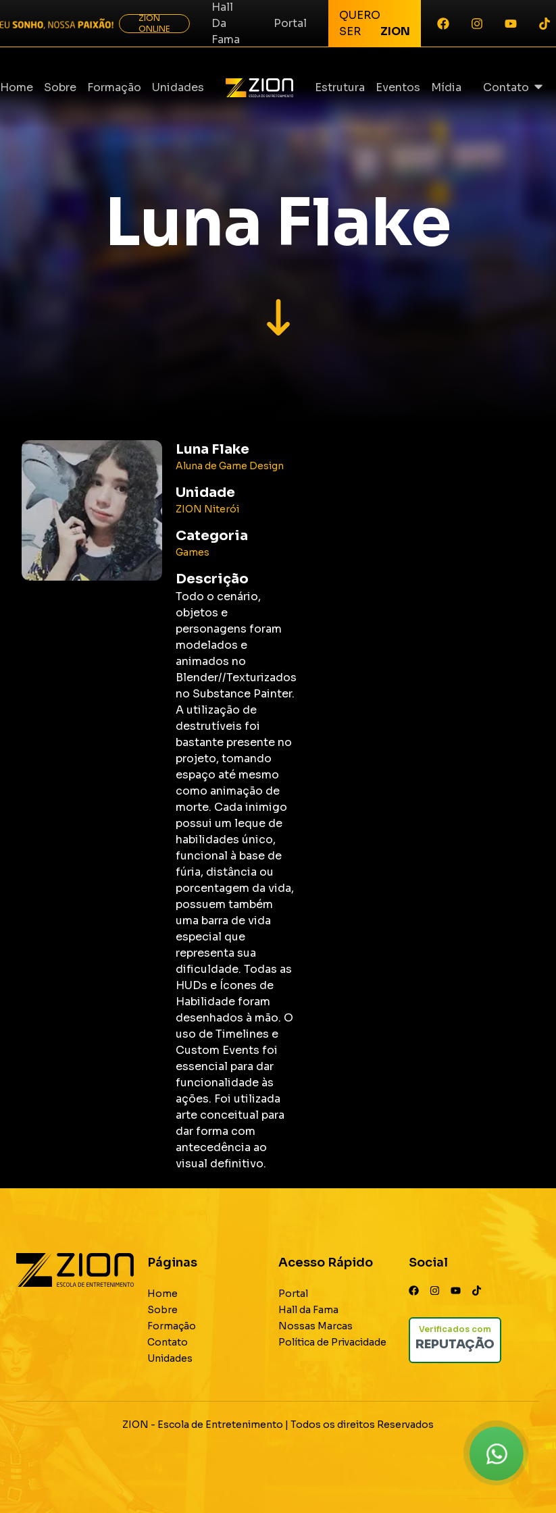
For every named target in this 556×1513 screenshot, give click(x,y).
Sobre (60, 87)
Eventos (398, 87)
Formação (114, 87)
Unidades (178, 87)
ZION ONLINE (154, 23)
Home (16, 87)
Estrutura (340, 87)
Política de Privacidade (332, 1342)
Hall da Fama (308, 1310)
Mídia (446, 87)
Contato (506, 87)
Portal (290, 23)
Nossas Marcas (315, 1326)
